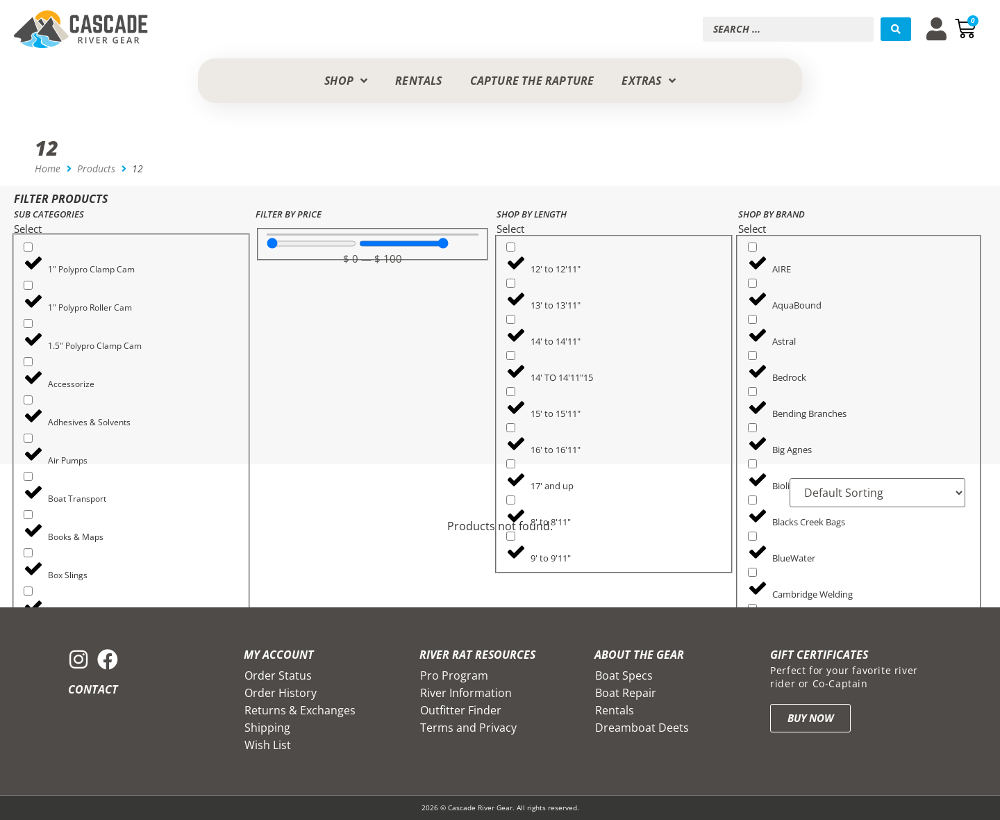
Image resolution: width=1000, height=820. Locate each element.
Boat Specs (624, 675)
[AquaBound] (752, 283)
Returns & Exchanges (300, 710)
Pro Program (454, 675)
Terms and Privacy (468, 727)
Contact (93, 689)
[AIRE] (752, 247)
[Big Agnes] (752, 427)
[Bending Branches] (752, 391)
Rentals (614, 710)
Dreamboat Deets (642, 727)
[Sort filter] (877, 492)
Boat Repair (625, 692)
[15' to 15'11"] (510, 391)
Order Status (278, 675)
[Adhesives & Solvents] (28, 399)
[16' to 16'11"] (510, 427)
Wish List (267, 745)
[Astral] (752, 319)
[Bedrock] (752, 355)
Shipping (267, 727)
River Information (466, 692)
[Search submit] (896, 29)
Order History (280, 692)
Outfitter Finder (460, 710)
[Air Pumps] (28, 438)
